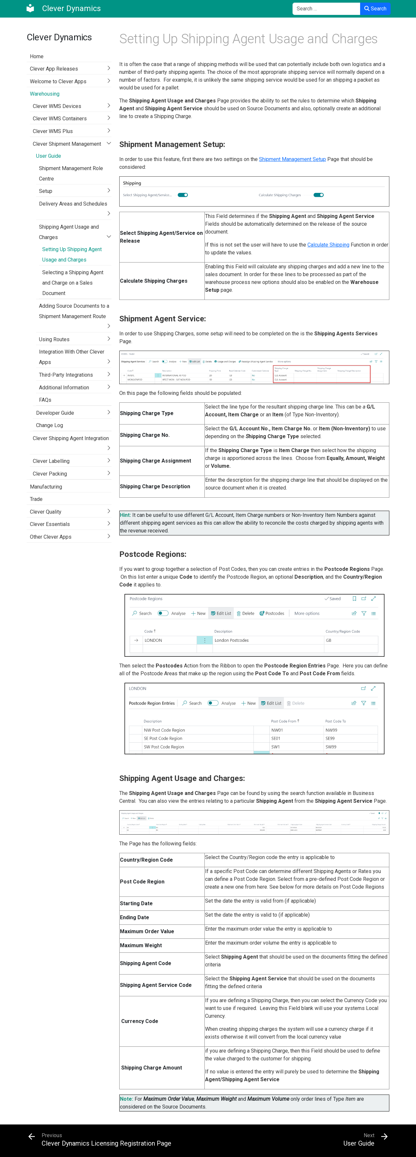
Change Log (49, 425)
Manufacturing (46, 487)
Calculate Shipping (328, 245)
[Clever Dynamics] (63, 8)
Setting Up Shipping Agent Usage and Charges (72, 254)
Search (375, 9)
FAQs (45, 400)
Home (37, 56)
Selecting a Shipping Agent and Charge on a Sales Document (72, 282)
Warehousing (44, 94)
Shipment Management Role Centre (71, 173)
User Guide (48, 156)
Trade (36, 499)
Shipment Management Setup (292, 159)
